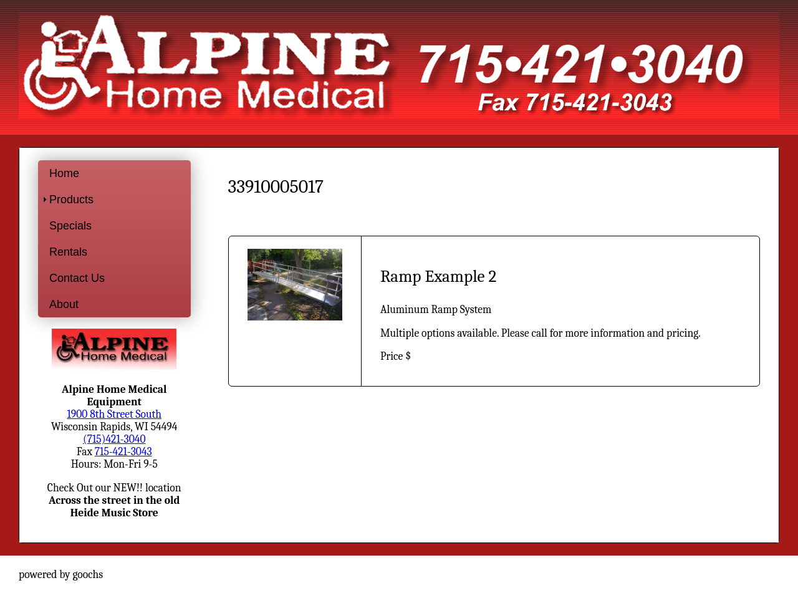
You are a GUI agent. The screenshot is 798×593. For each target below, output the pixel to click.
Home (64, 173)
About (64, 304)
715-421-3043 (123, 451)
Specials (70, 225)
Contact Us (77, 278)
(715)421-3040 (114, 439)
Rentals (68, 252)
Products (71, 199)
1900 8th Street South (114, 414)
